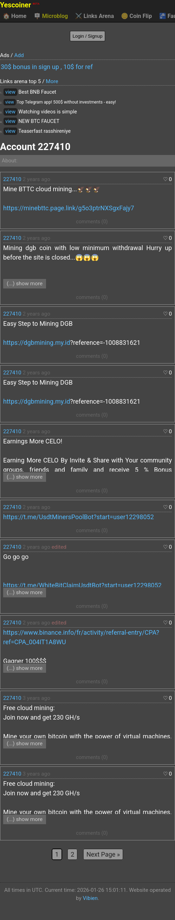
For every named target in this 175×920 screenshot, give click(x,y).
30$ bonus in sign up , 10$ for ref (47, 66)
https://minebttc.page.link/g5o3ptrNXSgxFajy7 (68, 208)
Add (19, 55)
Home (14, 16)
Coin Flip (136, 16)
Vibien (90, 898)
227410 (12, 179)
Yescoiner (19, 5)
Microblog (51, 16)
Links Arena (94, 16)
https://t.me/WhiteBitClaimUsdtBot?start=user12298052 (82, 585)
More (52, 81)
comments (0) (92, 222)
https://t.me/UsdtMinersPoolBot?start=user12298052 (78, 517)
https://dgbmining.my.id (36, 342)
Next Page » (103, 854)
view (10, 92)
